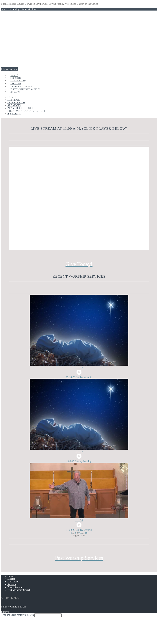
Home (10, 576)
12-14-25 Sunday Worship (79, 377)
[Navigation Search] (15, 88)
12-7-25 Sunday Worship (79, 461)
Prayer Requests (15, 587)
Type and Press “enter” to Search (17, 615)
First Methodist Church (18, 590)
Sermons (11, 584)
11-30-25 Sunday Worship (79, 530)
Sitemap (5, 612)
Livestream (13, 581)
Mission (11, 578)
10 (81, 532)
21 (86, 532)
